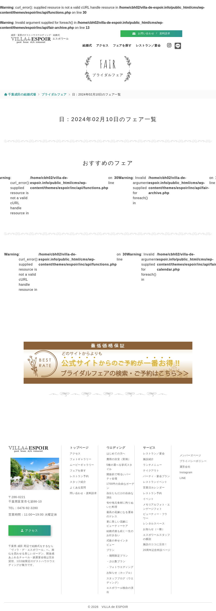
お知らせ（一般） (154, 529)
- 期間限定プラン (117, 555)
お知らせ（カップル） (120, 572)
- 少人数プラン (116, 561)
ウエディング (116, 447)
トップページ (79, 447)
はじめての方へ (116, 453)
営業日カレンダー (154, 487)
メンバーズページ (190, 455)
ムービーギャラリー (82, 464)
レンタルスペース (154, 523)
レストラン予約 (79, 476)
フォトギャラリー (80, 459)
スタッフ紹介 (78, 481)
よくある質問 (78, 487)
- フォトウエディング (120, 567)
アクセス (102, 45)
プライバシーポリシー (193, 461)
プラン (111, 550)
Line (176, 47)
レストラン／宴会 (148, 45)
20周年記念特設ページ (156, 550)
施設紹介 (148, 459)
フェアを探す (122, 45)
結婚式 (87, 45)
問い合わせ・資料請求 (83, 493)
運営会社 (185, 466)
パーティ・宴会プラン (156, 476)
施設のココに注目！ (155, 544)
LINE (183, 478)
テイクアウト (151, 470)
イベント (148, 498)
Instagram (169, 45)
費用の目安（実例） (119, 459)
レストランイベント (155, 481)
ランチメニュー (152, 464)
